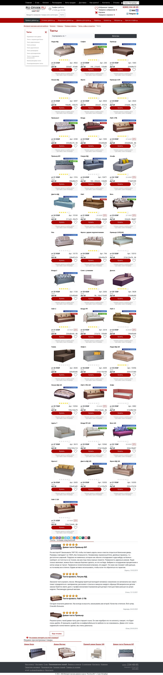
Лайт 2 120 (55, 499)
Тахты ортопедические (34, 53)
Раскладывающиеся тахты (35, 63)
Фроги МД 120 (115, 461)
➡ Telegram (132, 14)
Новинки (104, 664)
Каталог (46, 3)
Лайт (82, 194)
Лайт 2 (53, 309)
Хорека (97, 20)
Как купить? (94, 3)
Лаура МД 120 (115, 347)
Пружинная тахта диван (34, 36)
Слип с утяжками (87, 270)
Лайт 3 (112, 309)
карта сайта (135, 668)
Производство (46, 667)
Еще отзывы (57, 633)
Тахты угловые (31, 45)
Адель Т (54, 423)
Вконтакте (49, 670)
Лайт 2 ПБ (113, 118)
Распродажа (57, 3)
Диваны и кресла (74, 664)
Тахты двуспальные (33, 48)
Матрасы (118, 20)
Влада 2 (54, 270)
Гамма (53, 347)
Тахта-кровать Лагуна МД (75, 577)
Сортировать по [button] (58, 36)
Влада (83, 118)
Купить (61, 70)
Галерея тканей (59, 667)
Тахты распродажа (32, 50)
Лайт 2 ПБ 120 (86, 385)
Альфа (112, 156)
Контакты (106, 3)
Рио (52, 232)
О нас (37, 3)
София (83, 41)
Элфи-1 (83, 347)
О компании (86, 664)
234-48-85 (130, 7)
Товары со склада (73, 667)
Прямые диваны (31, 20)
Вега (111, 194)
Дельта (112, 270)
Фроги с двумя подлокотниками (92, 232)
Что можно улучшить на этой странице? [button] (44, 638)
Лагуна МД (55, 80)
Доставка (82, 3)
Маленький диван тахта (34, 60)
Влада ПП (84, 309)
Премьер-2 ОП (115, 80)
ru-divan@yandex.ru (37, 670)
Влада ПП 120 (86, 423)
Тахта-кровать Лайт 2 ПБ (74, 599)
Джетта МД (55, 194)
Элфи (112, 385)
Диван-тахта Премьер (73, 615)
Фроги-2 (54, 461)
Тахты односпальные (33, 42)
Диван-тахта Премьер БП (75, 547)
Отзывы (116, 3)
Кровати (107, 20)
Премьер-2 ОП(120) (117, 232)
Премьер (113, 41)
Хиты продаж (70, 3)
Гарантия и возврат (32, 667)
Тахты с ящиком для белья (35, 39)
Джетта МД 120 (86, 461)
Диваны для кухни (84, 20)
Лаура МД (54, 41)
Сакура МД (84, 156)
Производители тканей (58, 664)
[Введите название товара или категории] (42, 15)
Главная (28, 3)
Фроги (83, 80)
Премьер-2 (55, 118)
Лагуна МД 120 (56, 385)
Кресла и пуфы (131, 20)
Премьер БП (55, 156)
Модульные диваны (65, 20)
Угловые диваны (48, 20)
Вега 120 (113, 423)
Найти (62, 15)
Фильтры (115, 36)
